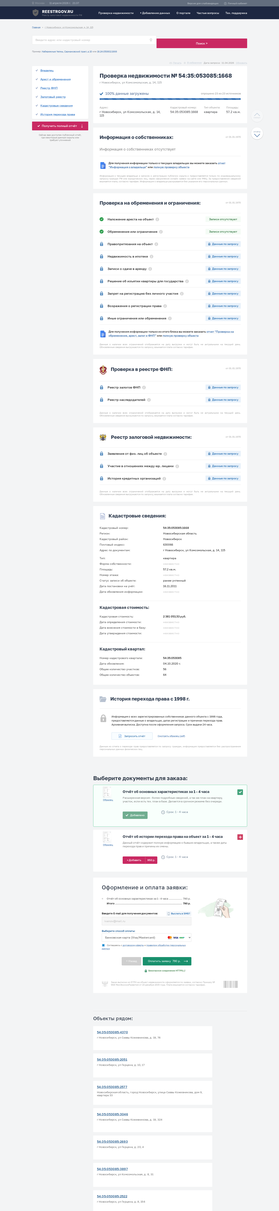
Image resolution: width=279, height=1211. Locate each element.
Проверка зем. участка (160, 1148)
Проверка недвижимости (116, 13)
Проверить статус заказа (161, 1144)
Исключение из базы (158, 1158)
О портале (183, 13)
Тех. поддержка (236, 13)
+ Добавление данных (155, 13)
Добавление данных (158, 1153)
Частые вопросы (208, 13)
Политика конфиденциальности (217, 1144)
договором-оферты (133, 939)
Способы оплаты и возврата (214, 1153)
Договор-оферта (206, 1148)
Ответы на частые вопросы (110, 1153)
